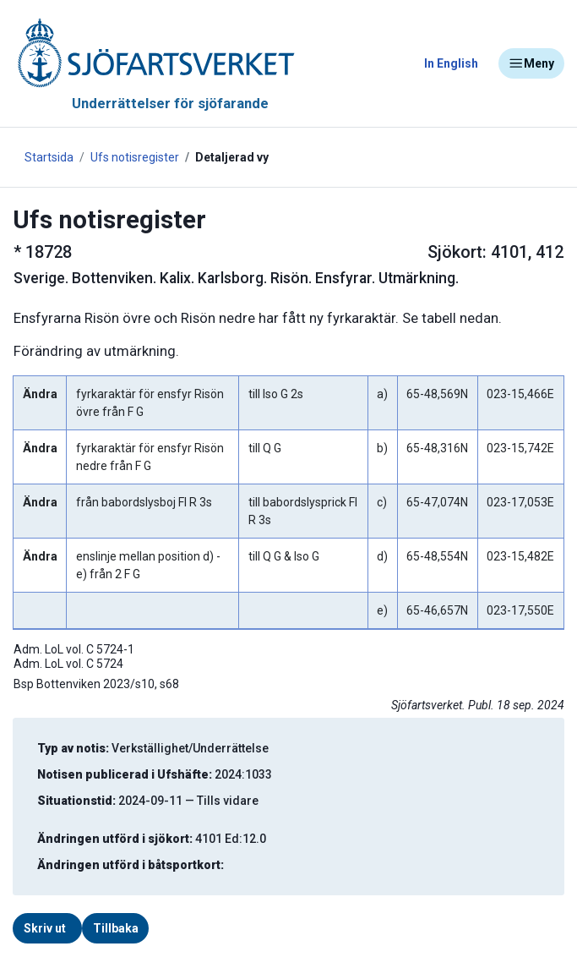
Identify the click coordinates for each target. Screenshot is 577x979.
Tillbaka (116, 928)
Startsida (48, 157)
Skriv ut (45, 928)
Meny (531, 63)
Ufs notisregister (134, 157)
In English (451, 63)
